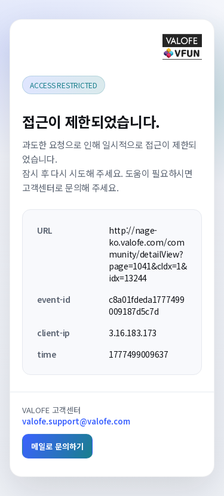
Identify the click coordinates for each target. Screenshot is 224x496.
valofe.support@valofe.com (76, 421)
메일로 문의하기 (57, 446)
